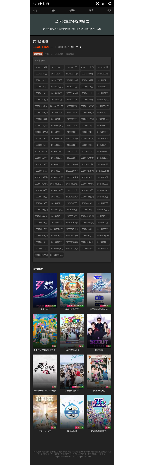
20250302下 (72, 145)
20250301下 (41, 145)
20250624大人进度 (56, 256)
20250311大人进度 (41, 158)
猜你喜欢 (38, 269)
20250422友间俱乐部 (87, 197)
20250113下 (102, 87)
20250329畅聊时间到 (102, 171)
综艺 (91, 10)
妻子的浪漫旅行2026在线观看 (99, 290)
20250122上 (56, 100)
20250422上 (41, 197)
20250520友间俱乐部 (72, 223)
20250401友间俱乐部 (56, 184)
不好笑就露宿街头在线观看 (99, 412)
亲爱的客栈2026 (72, 390)
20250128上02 (56, 106)
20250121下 (102, 93)
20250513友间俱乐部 (87, 217)
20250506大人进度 (41, 217)
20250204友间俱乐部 (87, 113)
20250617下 (41, 248)
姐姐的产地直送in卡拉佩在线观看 (45, 331)
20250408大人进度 (87, 184)
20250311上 (72, 151)
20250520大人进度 (87, 223)
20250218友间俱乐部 (41, 133)
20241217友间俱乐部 (87, 68)
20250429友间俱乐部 (41, 210)
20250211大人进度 (102, 120)
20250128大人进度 (102, 100)
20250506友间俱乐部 (102, 210)
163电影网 (41, 3)
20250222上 (56, 132)
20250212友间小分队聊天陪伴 (57, 126)
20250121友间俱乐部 (41, 100)
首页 (35, 10)
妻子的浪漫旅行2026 (99, 309)
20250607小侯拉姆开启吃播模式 (72, 236)
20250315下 (72, 158)
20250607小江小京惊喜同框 (87, 236)
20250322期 (87, 164)
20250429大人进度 (56, 210)
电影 (53, 10)
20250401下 (102, 177)
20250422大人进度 (72, 197)
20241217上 (56, 67)
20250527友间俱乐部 (56, 230)
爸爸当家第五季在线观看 (72, 290)
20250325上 (41, 171)
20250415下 (87, 190)
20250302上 (56, 145)
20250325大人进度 (72, 171)
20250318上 (102, 158)
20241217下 (72, 67)
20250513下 (72, 216)
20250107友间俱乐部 (56, 87)
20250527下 (41, 229)
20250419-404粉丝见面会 (102, 191)
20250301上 (102, 138)
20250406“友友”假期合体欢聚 (72, 184)
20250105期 (87, 80)
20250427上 (56, 203)
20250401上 (87, 177)
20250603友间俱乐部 (41, 236)
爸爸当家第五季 (72, 309)
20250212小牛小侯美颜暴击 (41, 126)
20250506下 (87, 210)
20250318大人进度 (56, 165)
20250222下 (72, 132)
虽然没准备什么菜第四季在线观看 (45, 372)
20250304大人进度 (41, 152)
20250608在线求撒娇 (102, 236)
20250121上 (87, 93)
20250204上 (56, 112)
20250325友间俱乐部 (87, 171)
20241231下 (56, 80)
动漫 (109, 10)
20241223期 (102, 67)
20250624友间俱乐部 (41, 256)
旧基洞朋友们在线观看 (99, 372)
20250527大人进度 (72, 230)
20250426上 (102, 197)
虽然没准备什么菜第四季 (45, 390)
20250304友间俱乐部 (56, 152)
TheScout (99, 350)
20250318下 (41, 164)
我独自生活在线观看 (72, 412)
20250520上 (41, 223)
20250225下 (56, 138)
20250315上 (56, 158)
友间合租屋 (40, 41)
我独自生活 (72, 431)
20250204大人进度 (102, 113)
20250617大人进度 (72, 249)
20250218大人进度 (102, 126)
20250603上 (87, 229)
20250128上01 (41, 106)
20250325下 (56, 171)
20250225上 (41, 138)
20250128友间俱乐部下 (41, 113)
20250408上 (102, 184)
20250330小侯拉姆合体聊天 (56, 178)
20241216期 (41, 67)
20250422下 (56, 197)
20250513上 (56, 216)
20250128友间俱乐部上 (102, 107)
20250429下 (102, 203)
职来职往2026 (45, 431)
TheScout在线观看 (99, 331)
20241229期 (87, 74)
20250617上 (102, 242)
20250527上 (102, 223)
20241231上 (41, 80)
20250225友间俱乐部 (72, 139)
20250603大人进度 (56, 236)
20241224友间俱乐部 (72, 74)
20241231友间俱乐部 (72, 81)
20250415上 (72, 190)
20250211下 (72, 119)
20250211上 (56, 119)
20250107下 (41, 87)
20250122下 (72, 100)
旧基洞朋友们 (99, 390)
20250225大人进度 (87, 139)
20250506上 (72, 210)
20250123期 (87, 100)
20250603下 (102, 229)
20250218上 (72, 125)
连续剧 (72, 10)
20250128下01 (72, 106)
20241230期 (102, 74)
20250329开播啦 (41, 178)
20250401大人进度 (41, 184)
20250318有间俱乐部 (72, 165)
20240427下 (72, 203)
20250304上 (87, 145)
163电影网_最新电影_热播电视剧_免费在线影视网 (52, 452)
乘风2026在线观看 (45, 290)
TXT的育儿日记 (72, 350)
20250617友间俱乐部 (56, 249)
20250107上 (102, 80)
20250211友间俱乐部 (87, 120)
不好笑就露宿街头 (99, 431)
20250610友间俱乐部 (72, 243)
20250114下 (56, 93)
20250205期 (41, 119)
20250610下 (56, 242)
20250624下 (102, 248)
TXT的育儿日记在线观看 (72, 331)
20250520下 (56, 223)
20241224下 (56, 74)
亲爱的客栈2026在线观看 (72, 372)
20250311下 (87, 151)
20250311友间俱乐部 (102, 152)
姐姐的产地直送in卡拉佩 (44, 350)
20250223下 (102, 132)
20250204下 (72, 112)
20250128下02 (87, 106)
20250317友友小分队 (87, 158)
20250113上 (87, 87)
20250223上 (87, 132)
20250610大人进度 (87, 243)
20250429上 (87, 203)
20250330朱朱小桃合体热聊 (72, 178)
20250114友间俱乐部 (72, 94)
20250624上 (87, 248)
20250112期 (72, 87)
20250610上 (41, 242)
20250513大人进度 (102, 217)
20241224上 (41, 74)
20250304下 (102, 145)
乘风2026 (45, 309)
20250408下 (41, 190)
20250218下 (87, 125)
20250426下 (41, 203)
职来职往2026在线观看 (45, 412)
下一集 (78, 47)
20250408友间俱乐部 (56, 191)
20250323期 (102, 164)
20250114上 (41, 93)
